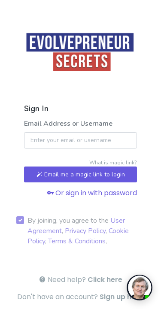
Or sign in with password (92, 193)
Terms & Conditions (77, 241)
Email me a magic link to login (80, 174)
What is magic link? (113, 162)
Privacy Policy (85, 231)
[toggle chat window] (139, 287)
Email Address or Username (68, 123)
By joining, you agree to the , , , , (78, 231)
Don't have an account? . (80, 297)
